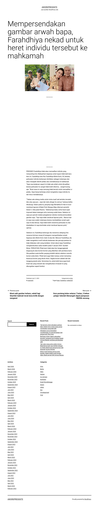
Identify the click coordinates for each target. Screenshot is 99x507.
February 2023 (12, 460)
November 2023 (12, 436)
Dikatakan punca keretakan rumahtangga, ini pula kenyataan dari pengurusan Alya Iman (51, 332)
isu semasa (43, 377)
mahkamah (70, 280)
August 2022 (11, 473)
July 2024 (11, 416)
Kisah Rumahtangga (46, 382)
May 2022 (11, 481)
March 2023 (11, 457)
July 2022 (11, 475)
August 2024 (11, 413)
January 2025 (12, 405)
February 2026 (12, 372)
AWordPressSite (49, 7)
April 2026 (11, 366)
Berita (42, 369)
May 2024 (11, 421)
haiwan (42, 374)
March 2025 (11, 400)
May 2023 (11, 452)
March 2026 (11, 369)
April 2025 (11, 398)
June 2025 (11, 392)
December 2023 (12, 434)
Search (10, 321)
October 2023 (12, 439)
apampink (30, 280)
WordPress (87, 499)
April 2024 (11, 423)
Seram (42, 385)
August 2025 (11, 387)
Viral (41, 395)
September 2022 (13, 470)
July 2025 (11, 390)
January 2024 (12, 431)
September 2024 (13, 410)
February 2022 (12, 488)
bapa (58, 280)
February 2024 (12, 429)
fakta (41, 372)
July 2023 (11, 447)
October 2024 (12, 408)
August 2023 (11, 444)
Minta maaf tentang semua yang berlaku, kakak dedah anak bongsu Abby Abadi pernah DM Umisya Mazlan (52, 353)
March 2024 (11, 426)
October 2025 (12, 382)
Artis (71, 278)
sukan (42, 387)
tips (41, 390)
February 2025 (12, 403)
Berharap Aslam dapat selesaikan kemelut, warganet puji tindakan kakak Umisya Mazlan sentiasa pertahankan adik (51, 339)
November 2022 (12, 465)
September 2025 (13, 385)
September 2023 (13, 442)
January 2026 (12, 374)
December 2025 (12, 377)
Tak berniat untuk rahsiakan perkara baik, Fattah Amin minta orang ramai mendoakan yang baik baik (51, 326)
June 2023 (11, 449)
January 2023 (12, 462)
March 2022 (11, 486)
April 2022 (11, 483)
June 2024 (11, 418)
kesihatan (43, 379)
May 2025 (11, 395)
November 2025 (12, 379)
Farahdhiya (63, 280)
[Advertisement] (49, 108)
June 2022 (11, 478)
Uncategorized (44, 392)
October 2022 (12, 468)
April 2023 (11, 455)
